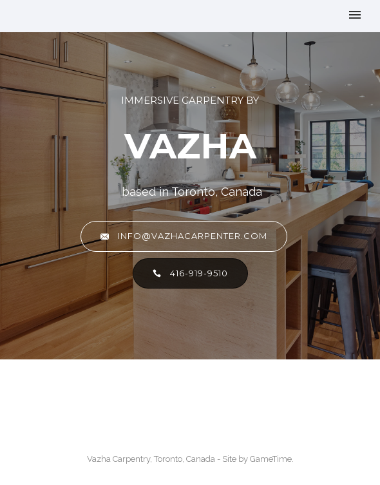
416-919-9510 (190, 273)
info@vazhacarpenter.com (183, 236)
